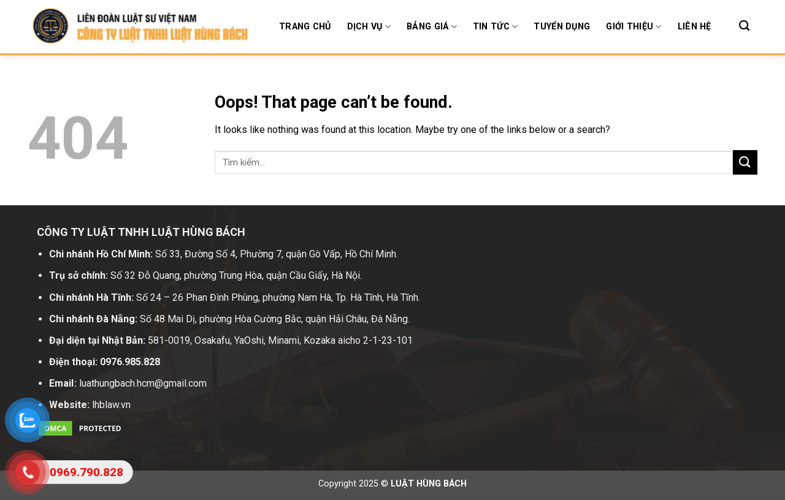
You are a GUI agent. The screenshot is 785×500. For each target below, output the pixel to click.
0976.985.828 (130, 362)
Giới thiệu (633, 26)
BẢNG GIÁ (432, 26)
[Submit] (745, 162)
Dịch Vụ (369, 26)
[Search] (744, 26)
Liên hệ (694, 26)
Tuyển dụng (562, 26)
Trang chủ (305, 26)
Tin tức (495, 26)
